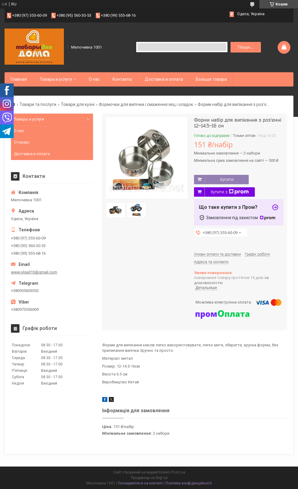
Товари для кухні (78, 104)
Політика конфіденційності (188, 483)
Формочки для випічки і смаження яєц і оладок (146, 104)
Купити (227, 179)
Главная (19, 79)
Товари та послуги (37, 104)
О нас (94, 79)
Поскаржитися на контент (140, 483)
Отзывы (21, 142)
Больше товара (211, 79)
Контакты (122, 79)
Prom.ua (178, 472)
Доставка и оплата (164, 79)
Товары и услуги (56, 79)
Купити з (230, 192)
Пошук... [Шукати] (246, 47)
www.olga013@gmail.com (34, 272)
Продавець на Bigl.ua (149, 478)
